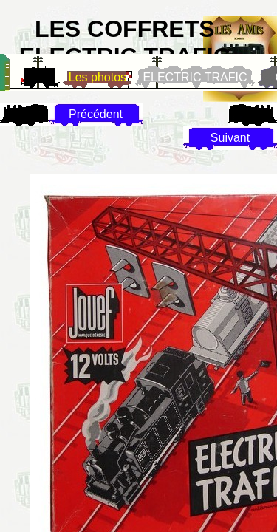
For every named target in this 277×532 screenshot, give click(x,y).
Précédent (96, 114)
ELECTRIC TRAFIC (195, 77)
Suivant (230, 138)
